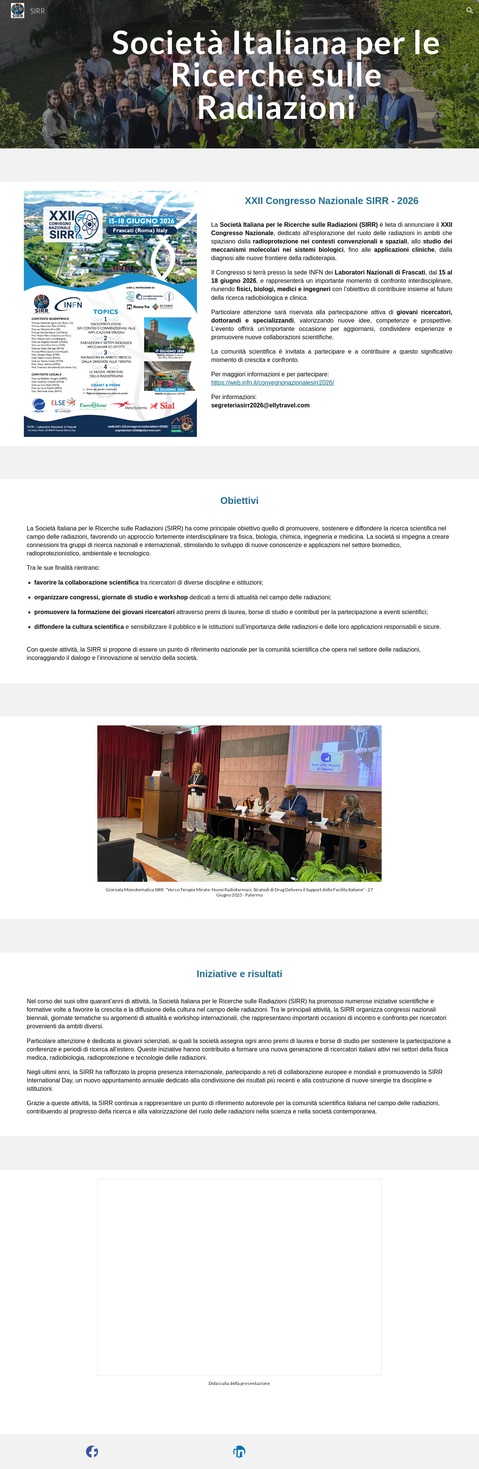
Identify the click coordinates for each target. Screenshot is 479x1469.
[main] (276, 74)
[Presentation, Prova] (239, 1277)
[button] (470, 11)
